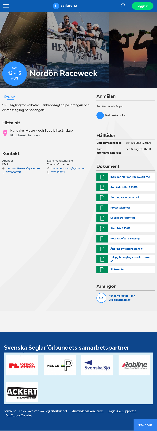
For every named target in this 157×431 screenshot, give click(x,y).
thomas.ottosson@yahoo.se (23, 168)
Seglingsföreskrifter (122, 218)
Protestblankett (120, 208)
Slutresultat (117, 269)
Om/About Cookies (19, 415)
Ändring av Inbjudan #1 (124, 197)
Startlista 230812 (120, 228)
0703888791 (58, 172)
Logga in (142, 6)
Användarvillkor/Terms (87, 411)
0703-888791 (13, 172)
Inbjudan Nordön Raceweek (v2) (130, 177)
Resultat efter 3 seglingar (126, 238)
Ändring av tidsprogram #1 (127, 249)
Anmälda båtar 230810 (124, 187)
